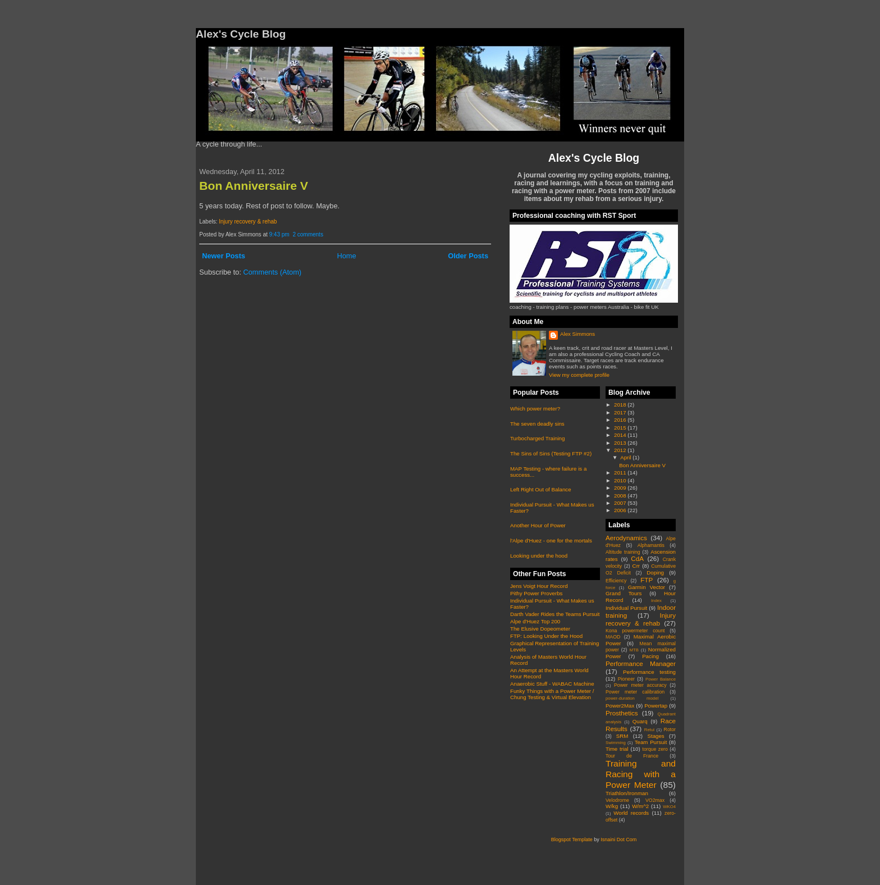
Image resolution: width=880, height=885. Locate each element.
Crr (636, 566)
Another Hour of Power (538, 525)
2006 (620, 510)
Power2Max (620, 705)
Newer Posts (223, 256)
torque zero (654, 749)
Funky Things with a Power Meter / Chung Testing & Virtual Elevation (552, 694)
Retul (649, 729)
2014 (620, 435)
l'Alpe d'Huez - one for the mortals (551, 540)
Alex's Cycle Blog (593, 158)
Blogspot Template (572, 839)
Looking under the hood (538, 556)
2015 (620, 428)
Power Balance (660, 679)
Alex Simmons (577, 334)
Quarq (640, 721)
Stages (655, 736)
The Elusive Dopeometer (540, 629)
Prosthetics (622, 713)
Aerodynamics (626, 537)
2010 (620, 480)
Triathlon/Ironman (627, 793)
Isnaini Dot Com (618, 839)
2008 (620, 495)
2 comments (307, 234)
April (626, 457)
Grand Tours (623, 593)
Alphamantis (651, 545)
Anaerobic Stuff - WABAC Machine (552, 684)
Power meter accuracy (640, 685)
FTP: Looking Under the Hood (546, 636)
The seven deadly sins (537, 424)
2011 (620, 472)
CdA (637, 558)
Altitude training (623, 552)
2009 (620, 488)
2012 (620, 450)
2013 (620, 443)
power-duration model (632, 698)
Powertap (655, 705)
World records (631, 813)
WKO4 (669, 806)
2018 (620, 405)
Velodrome (617, 800)
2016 (620, 420)
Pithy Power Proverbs (536, 593)
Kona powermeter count (635, 630)
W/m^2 (640, 806)
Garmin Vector (646, 587)
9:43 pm (279, 234)
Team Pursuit (651, 742)
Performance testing (649, 672)
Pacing (650, 656)
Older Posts (468, 256)
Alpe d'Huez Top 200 (535, 621)
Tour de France (632, 756)
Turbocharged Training (537, 438)
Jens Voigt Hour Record (539, 586)
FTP (646, 579)
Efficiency (616, 580)
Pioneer (626, 679)
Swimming (616, 742)
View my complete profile (579, 375)
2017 (620, 412)
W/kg (612, 806)
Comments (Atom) (272, 272)
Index (656, 600)
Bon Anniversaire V (253, 185)
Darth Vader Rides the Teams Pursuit (555, 614)
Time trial (617, 749)
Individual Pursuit (626, 608)
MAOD (613, 637)
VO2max (654, 800)
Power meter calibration (635, 692)
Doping (655, 572)
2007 (620, 503)
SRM (622, 736)
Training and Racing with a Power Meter (641, 774)
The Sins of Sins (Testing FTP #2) (551, 453)
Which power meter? (535, 408)
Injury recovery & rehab (248, 221)
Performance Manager (641, 663)
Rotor (670, 729)
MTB (634, 650)
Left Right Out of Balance (540, 489)
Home (346, 256)
